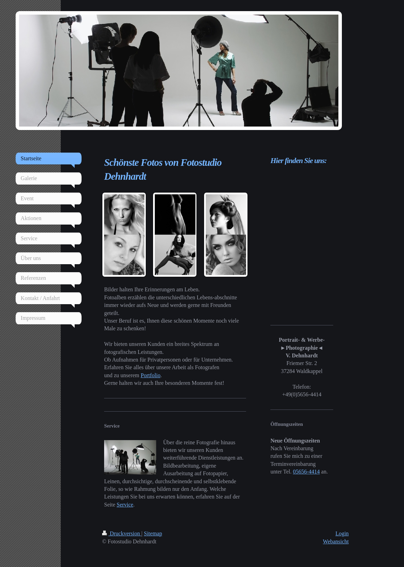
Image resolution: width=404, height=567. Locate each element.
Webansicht (335, 541)
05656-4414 (306, 472)
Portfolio (150, 375)
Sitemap (153, 533)
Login (341, 533)
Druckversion (121, 533)
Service (125, 505)
